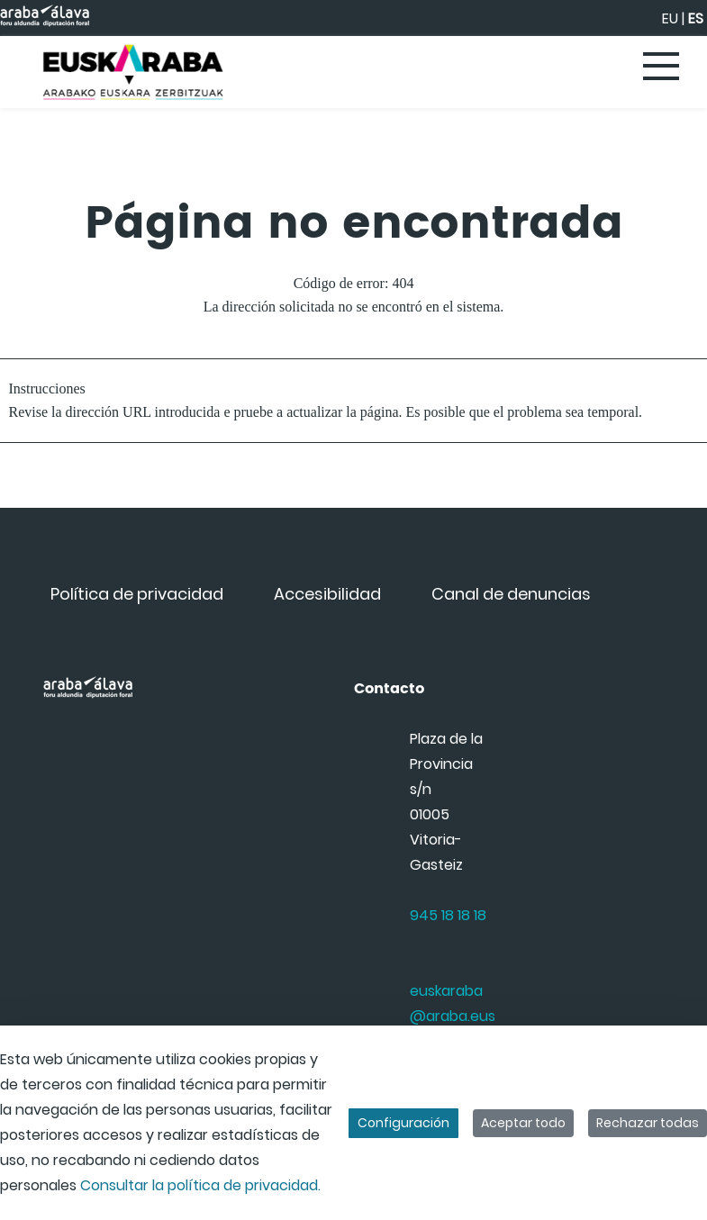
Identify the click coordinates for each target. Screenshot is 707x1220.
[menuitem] (137, 593)
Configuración (403, 1123)
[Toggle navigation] (662, 67)
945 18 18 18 (448, 915)
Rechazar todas (647, 1123)
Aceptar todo (523, 1123)
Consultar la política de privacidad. (200, 1185)
